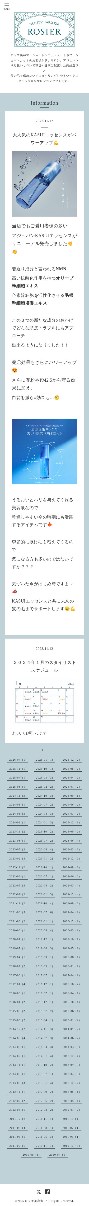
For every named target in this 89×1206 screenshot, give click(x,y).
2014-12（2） (18, 1029)
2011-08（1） (45, 1128)
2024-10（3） (45, 795)
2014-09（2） (72, 1029)
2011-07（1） (72, 1128)
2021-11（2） (18, 903)
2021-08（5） (18, 912)
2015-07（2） (45, 1011)
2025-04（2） (72, 777)
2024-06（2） (72, 804)
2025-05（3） (45, 777)
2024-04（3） (45, 813)
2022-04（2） (45, 885)
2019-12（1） (45, 939)
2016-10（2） (72, 984)
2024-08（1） (18, 804)
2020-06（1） (18, 930)
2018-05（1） (45, 966)
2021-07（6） (45, 912)
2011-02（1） (18, 1145)
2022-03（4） (72, 885)
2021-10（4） (45, 903)
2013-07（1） (45, 1074)
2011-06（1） (18, 1136)
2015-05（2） (18, 1020)
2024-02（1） (18, 822)
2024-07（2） (45, 804)
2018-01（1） (72, 966)
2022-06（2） (72, 876)
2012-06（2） (45, 1101)
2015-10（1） (72, 1002)
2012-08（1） (72, 1092)
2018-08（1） (72, 957)
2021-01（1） (45, 921)
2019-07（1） (18, 948)
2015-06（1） (72, 1011)
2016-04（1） (72, 993)
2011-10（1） (72, 1119)
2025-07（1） (18, 777)
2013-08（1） (18, 1074)
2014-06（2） (72, 1038)
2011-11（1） (45, 1119)
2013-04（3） (72, 1074)
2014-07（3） (45, 1038)
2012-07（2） (18, 1101)
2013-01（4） (45, 1083)
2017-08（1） (18, 975)
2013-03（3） (18, 1083)
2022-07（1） (45, 876)
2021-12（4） (72, 894)
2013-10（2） (45, 1065)
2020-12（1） (72, 921)
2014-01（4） (45, 1056)
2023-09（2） (72, 831)
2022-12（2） (72, 858)
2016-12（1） (45, 984)
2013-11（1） (18, 1065)
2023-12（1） (72, 822)
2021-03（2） (18, 921)
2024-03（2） (72, 813)
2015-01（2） (72, 1020)
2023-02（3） (18, 858)
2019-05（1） (72, 948)
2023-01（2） (45, 858)
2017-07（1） (45, 975)
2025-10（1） (45, 768)
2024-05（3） (18, 813)
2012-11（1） (18, 1092)
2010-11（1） (45, 1145)
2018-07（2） (18, 966)
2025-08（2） (72, 768)
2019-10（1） (72, 939)
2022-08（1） (18, 876)
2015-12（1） (45, 1002)
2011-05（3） (45, 1136)
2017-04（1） (72, 975)
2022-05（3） (18, 885)
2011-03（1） (72, 1136)
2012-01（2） (72, 1109)
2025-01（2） (72, 786)
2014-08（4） (18, 1038)
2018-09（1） (45, 957)
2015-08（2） (18, 1011)
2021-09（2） (72, 903)
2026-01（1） (45, 759)
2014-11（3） (45, 1029)
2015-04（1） (45, 1020)
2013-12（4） (72, 1056)
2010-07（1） (58, 1154)
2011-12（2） (18, 1119)
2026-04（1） (18, 759)
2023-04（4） (45, 849)
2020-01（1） (18, 939)
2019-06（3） (45, 948)
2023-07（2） (45, 840)
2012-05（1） (72, 1101)
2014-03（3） (72, 1047)
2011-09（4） (18, 1128)
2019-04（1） (18, 957)
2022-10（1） (45, 867)
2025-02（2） (45, 786)
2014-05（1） (18, 1047)
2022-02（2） (18, 894)
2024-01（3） (45, 822)
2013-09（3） (72, 1065)
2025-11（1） (18, 768)
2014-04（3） (45, 1047)
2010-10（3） (72, 1145)
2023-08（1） (18, 840)
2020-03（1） (72, 930)
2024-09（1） (72, 795)
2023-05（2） (18, 849)
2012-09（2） (45, 1092)
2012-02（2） (45, 1109)
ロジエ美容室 (34, 1201)
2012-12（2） (72, 1083)
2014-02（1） (18, 1056)
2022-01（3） (45, 894)
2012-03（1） (18, 1109)
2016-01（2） (18, 1002)
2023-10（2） (45, 831)
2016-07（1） (45, 993)
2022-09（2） (72, 867)
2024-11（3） (18, 795)
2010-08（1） (32, 1154)
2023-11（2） (18, 831)
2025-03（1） (18, 786)
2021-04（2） (72, 912)
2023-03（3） (72, 849)
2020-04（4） (45, 930)
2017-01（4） (18, 984)
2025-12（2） (72, 759)
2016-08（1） (18, 993)
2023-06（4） (72, 840)
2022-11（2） (18, 867)
